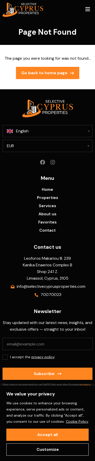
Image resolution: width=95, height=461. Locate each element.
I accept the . (32, 357)
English (18, 131)
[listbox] (47, 146)
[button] (87, 9)
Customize (47, 449)
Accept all (47, 434)
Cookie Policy (77, 421)
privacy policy (42, 357)
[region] (47, 423)
